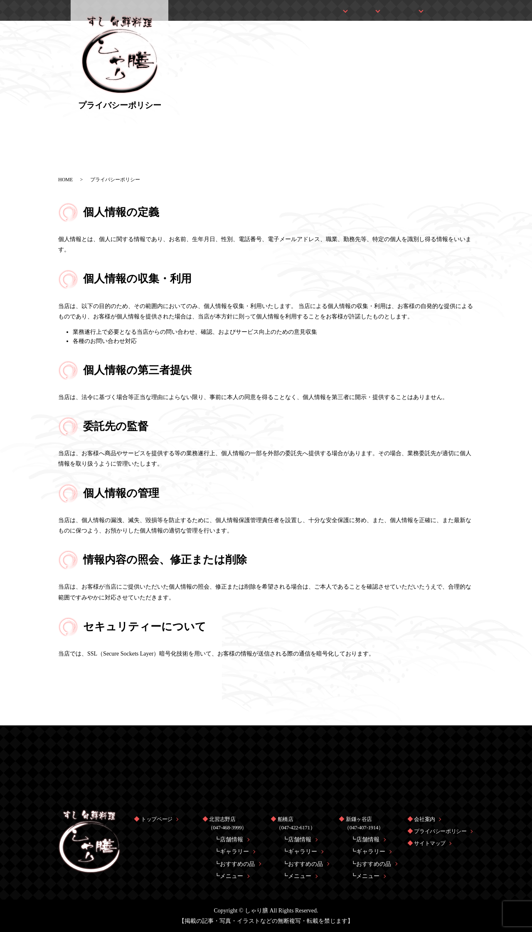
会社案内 (438, 10)
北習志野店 (302, 10)
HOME (65, 179)
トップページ (246, 10)
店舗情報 (231, 839)
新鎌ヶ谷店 (391, 10)
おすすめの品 (237, 864)
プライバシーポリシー (440, 831)
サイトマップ (430, 843)
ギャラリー (234, 851)
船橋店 (346, 10)
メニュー (231, 876)
